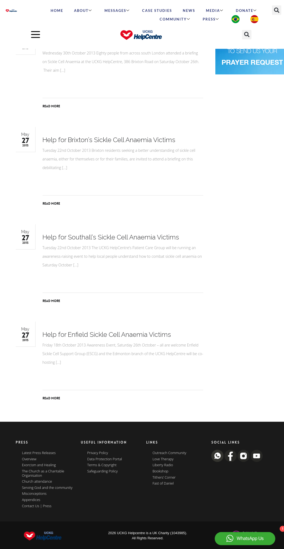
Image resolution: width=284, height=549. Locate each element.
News (189, 10)
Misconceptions (34, 494)
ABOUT (83, 10)
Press (211, 19)
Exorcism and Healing (39, 465)
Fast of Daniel (163, 483)
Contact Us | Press (37, 506)
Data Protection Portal (104, 459)
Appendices (31, 500)
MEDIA (214, 10)
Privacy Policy (97, 453)
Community (175, 19)
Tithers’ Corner (164, 477)
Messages (117, 10)
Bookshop (161, 471)
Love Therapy (163, 459)
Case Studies (157, 10)
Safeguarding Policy (102, 471)
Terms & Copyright (102, 465)
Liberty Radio (163, 465)
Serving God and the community (47, 488)
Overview (29, 459)
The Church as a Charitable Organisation (43, 473)
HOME (57, 10)
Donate (246, 10)
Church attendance (37, 481)
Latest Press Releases (39, 453)
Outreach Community (170, 453)
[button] (276, 10)
